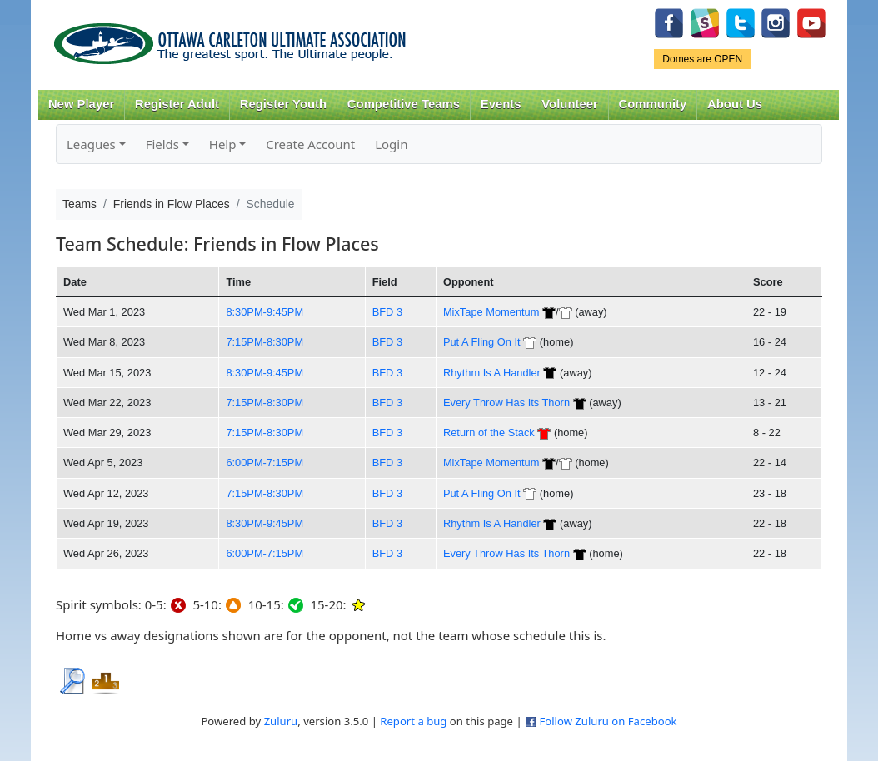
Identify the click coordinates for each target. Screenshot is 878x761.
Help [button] (223, 144)
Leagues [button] (91, 144)
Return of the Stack (489, 432)
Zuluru (281, 721)
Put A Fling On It (482, 342)
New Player (81, 104)
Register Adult (177, 104)
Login (391, 144)
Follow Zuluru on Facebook (607, 721)
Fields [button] (162, 144)
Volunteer (569, 104)
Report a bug (413, 721)
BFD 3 (387, 312)
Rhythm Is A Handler (492, 372)
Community (653, 104)
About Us (734, 104)
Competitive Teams (403, 104)
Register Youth (283, 104)
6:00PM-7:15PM (264, 462)
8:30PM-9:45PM (264, 312)
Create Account (310, 144)
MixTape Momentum (491, 312)
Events (501, 104)
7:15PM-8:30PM (264, 342)
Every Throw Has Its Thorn (506, 402)
